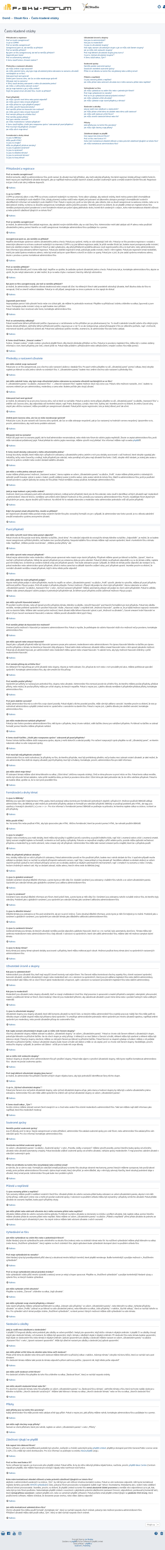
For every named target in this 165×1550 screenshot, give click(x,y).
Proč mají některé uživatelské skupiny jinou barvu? (104, 53)
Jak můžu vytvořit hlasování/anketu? (20, 107)
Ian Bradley (89, 1539)
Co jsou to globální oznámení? (17, 148)
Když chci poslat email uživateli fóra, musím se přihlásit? (28, 91)
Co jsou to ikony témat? (15, 157)
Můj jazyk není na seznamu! (17, 81)
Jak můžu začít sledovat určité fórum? (99, 114)
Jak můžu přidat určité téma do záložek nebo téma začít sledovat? (110, 111)
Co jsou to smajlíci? (13, 143)
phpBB (136, 440)
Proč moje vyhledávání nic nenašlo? (98, 93)
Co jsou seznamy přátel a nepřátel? (98, 79)
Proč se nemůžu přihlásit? (16, 50)
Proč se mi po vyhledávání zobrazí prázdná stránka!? (104, 95)
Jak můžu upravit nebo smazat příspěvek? (22, 102)
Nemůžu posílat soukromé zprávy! (97, 66)
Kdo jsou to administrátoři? (95, 40)
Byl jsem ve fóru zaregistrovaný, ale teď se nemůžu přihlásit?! (30, 53)
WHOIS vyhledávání (39, 1485)
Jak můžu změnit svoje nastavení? (19, 69)
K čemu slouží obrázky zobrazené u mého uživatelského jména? (31, 83)
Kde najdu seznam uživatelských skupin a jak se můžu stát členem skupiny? (114, 48)
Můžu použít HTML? (14, 140)
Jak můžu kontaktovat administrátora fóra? (101, 143)
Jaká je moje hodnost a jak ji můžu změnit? (23, 88)
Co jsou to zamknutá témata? (17, 155)
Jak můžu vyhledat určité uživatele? (98, 98)
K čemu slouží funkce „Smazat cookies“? (22, 60)
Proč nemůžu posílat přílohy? (17, 117)
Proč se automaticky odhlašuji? (18, 57)
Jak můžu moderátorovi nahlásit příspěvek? (23, 122)
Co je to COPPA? (12, 43)
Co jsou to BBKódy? (13, 138)
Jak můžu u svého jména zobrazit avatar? (22, 86)
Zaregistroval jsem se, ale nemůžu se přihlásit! (24, 48)
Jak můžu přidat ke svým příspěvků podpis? (23, 104)
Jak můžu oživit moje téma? (17, 129)
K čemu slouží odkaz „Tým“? (95, 57)
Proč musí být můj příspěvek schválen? (21, 127)
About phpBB (86, 1451)
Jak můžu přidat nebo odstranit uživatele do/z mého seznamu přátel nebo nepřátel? (117, 82)
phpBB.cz (88, 1544)
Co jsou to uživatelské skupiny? (96, 45)
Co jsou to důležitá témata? (17, 153)
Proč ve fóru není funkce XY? (95, 138)
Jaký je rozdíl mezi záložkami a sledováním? (101, 109)
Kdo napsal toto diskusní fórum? (97, 136)
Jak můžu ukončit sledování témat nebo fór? (101, 116)
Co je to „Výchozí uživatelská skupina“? (99, 55)
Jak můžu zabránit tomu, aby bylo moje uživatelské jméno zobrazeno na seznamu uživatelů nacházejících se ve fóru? (42, 72)
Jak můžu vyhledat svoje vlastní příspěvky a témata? (104, 100)
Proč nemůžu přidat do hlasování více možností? (25, 109)
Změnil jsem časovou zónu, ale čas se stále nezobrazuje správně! (31, 78)
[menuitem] (159, 7)
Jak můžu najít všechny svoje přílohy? (98, 127)
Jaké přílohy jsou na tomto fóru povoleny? (100, 125)
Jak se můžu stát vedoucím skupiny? (98, 50)
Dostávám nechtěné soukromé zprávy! (99, 69)
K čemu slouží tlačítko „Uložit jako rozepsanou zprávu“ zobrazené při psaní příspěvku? (39, 124)
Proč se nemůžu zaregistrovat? (18, 45)
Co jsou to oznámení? (14, 150)
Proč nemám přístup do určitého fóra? (21, 114)
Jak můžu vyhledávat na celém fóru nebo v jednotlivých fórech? (109, 90)
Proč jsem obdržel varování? (17, 119)
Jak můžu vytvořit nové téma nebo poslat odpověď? (26, 99)
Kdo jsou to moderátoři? (93, 43)
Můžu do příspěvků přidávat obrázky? (21, 145)
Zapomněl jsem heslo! (14, 55)
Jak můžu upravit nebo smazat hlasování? (22, 112)
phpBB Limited (99, 1448)
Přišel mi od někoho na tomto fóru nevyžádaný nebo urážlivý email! (111, 71)
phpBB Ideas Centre (138, 1465)
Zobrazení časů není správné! (17, 76)
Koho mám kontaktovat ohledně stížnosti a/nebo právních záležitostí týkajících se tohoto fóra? (121, 141)
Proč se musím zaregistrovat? (17, 40)
